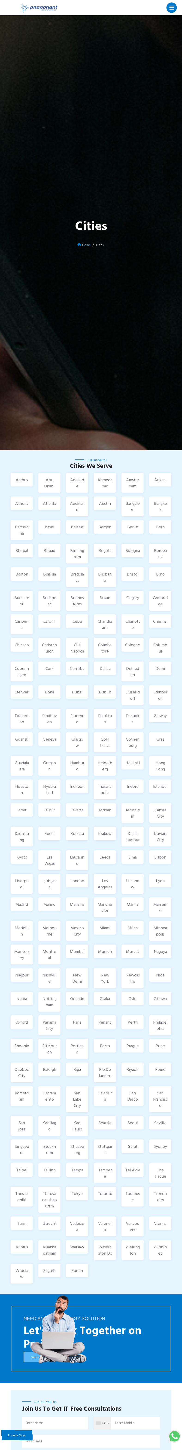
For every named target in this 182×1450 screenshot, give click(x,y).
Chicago (22, 645)
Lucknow (132, 883)
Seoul (132, 1123)
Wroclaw (21, 1273)
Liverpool (22, 883)
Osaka (105, 998)
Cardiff (49, 621)
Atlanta (49, 503)
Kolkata (77, 833)
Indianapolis (104, 789)
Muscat (132, 951)
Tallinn (49, 1170)
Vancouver (132, 1226)
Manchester (105, 907)
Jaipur (49, 810)
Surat (132, 1146)
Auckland (77, 506)
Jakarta (77, 810)
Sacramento (49, 1096)
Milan (133, 928)
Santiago (49, 1126)
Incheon (77, 786)
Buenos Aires (77, 600)
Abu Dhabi (49, 483)
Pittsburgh (49, 1049)
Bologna (132, 550)
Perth (133, 1022)
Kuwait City (160, 836)
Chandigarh (105, 624)
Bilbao (49, 550)
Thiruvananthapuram (49, 1199)
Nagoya (160, 951)
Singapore (22, 1149)
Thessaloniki (21, 1196)
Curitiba (77, 668)
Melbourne (49, 931)
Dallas (105, 668)
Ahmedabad (104, 483)
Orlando (77, 998)
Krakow (105, 833)
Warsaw (77, 1247)
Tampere (105, 1173)
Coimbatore (105, 648)
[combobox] (102, 1423)
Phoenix (21, 1046)
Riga (77, 1069)
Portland (77, 1049)
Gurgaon (49, 766)
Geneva (49, 739)
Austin (105, 503)
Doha (49, 692)
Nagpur (21, 975)
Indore (133, 786)
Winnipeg (160, 1250)
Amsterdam (132, 483)
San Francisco (160, 1099)
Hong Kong (160, 766)
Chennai (160, 621)
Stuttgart (104, 1149)
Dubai (77, 692)
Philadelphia (160, 1025)
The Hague (160, 1173)
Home (86, 244)
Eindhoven (49, 718)
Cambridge (160, 600)
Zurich (77, 1270)
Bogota (105, 550)
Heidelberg (105, 766)
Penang (105, 1022)
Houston (21, 789)
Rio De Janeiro (104, 1072)
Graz (160, 739)
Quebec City (22, 1072)
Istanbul (160, 786)
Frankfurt (105, 718)
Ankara (160, 480)
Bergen (104, 527)
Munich (105, 951)
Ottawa (160, 998)
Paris (77, 1022)
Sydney (160, 1146)
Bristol (133, 574)
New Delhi (77, 978)
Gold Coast (105, 742)
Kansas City (160, 813)
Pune (160, 1046)
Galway (160, 715)
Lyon (160, 880)
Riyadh (133, 1069)
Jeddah (105, 810)
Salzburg (105, 1096)
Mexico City (77, 931)
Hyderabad (49, 789)
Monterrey (21, 954)
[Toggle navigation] (172, 7)
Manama (77, 904)
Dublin (105, 692)
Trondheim (160, 1196)
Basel (49, 527)
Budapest (49, 600)
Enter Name (34, 1422)
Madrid (21, 904)
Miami (105, 928)
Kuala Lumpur (133, 836)
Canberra (22, 624)
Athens (21, 503)
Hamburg (77, 766)
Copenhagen (22, 671)
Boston (21, 574)
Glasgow (77, 742)
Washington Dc (105, 1250)
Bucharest (21, 600)
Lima (132, 857)
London (77, 880)
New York (105, 978)
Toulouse (132, 1196)
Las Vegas (49, 860)
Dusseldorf (133, 695)
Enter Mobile (124, 1422)
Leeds (105, 857)
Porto (105, 1046)
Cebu (77, 621)
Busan (105, 597)
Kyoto (21, 857)
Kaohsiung (22, 836)
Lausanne (77, 860)
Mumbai (77, 951)
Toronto (105, 1193)
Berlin (132, 527)
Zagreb (49, 1270)
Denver (21, 692)
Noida (21, 998)
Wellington (133, 1250)
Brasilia (49, 574)
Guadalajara (22, 766)
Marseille (160, 907)
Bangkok (160, 506)
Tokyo (77, 1193)
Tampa (77, 1170)
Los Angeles (105, 883)
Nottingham (49, 1001)
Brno (160, 574)
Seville (160, 1123)
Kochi (49, 833)
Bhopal (21, 550)
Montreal (49, 954)
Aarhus (22, 480)
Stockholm (49, 1149)
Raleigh (49, 1069)
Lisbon (160, 857)
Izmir (21, 810)
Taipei (21, 1170)
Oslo (132, 998)
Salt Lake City (77, 1099)
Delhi (160, 668)
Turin (22, 1223)
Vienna (160, 1223)
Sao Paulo (77, 1126)
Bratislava (77, 577)
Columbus (160, 648)
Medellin (22, 931)
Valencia (105, 1226)
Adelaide (77, 483)
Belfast (77, 527)
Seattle (105, 1123)
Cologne (132, 645)
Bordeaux (160, 553)
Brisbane (105, 577)
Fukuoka (132, 718)
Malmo (49, 904)
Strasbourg (77, 1149)
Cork (50, 668)
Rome (160, 1069)
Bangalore (133, 506)
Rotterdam (22, 1096)
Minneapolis (160, 931)
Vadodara (77, 1226)
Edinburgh (160, 695)
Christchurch (49, 648)
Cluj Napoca (77, 648)
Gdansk (21, 739)
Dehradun (132, 671)
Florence (77, 718)
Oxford (21, 1022)
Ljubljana (49, 883)
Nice (160, 975)
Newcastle (133, 978)
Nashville (49, 978)
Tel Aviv (132, 1170)
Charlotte (132, 624)
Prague (133, 1046)
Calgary (132, 597)
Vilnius (22, 1247)
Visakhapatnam (49, 1250)
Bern (160, 527)
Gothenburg (133, 742)
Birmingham (77, 553)
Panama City (49, 1025)
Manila (133, 904)
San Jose (22, 1126)
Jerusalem (132, 813)
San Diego (132, 1096)
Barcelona (22, 530)
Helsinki (132, 763)
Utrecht (49, 1223)
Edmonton (22, 718)
